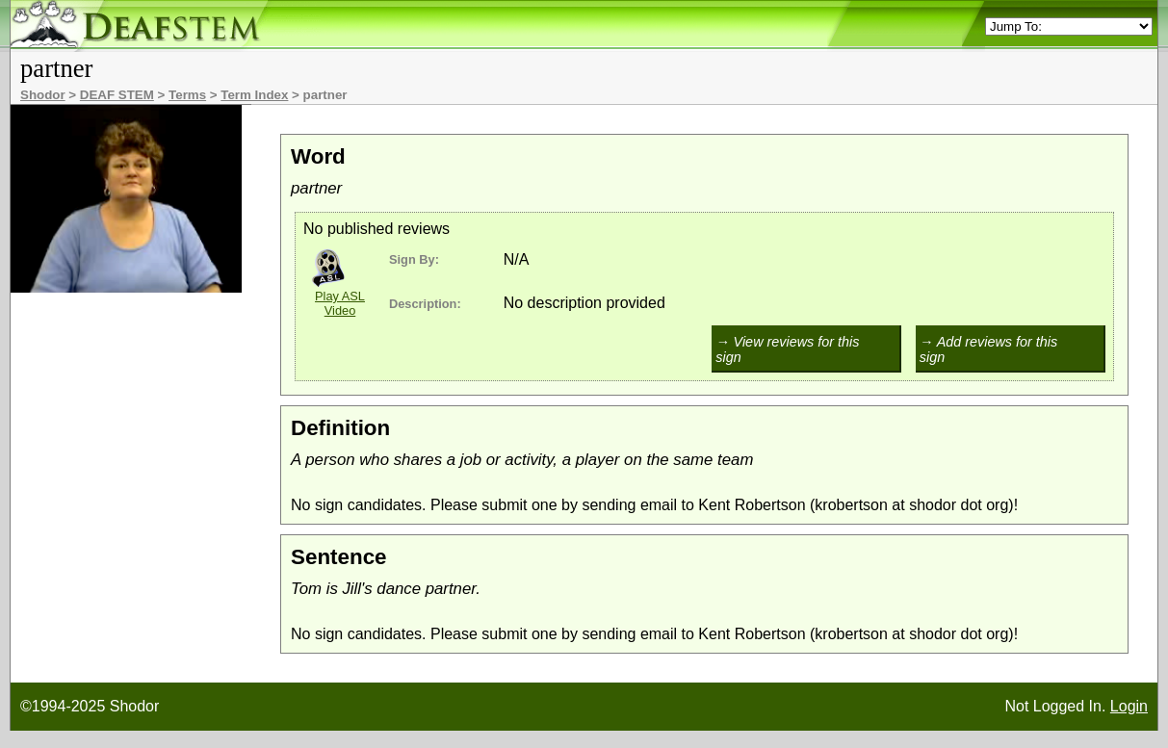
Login (1129, 706)
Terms (187, 95)
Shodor (42, 95)
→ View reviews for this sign (787, 349)
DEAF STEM (117, 95)
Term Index (254, 95)
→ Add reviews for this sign (988, 349)
